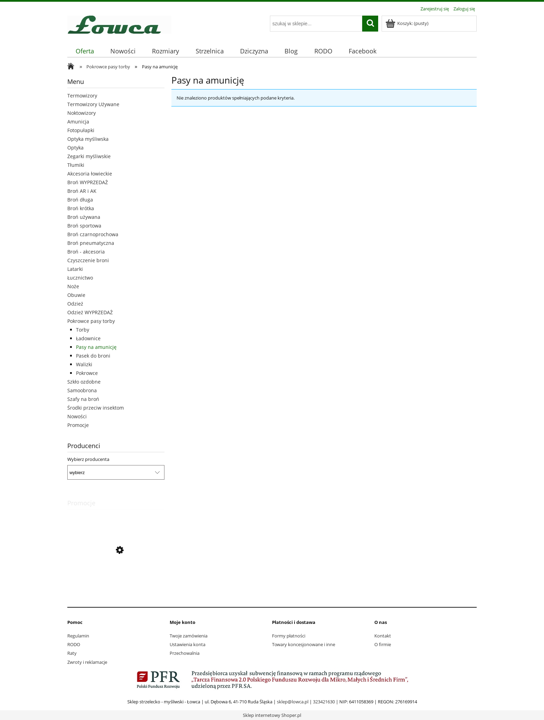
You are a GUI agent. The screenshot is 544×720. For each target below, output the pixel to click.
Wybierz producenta (88, 459)
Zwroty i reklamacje (87, 662)
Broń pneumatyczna (90, 243)
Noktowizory (81, 113)
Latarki (75, 269)
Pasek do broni (93, 355)
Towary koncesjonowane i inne (303, 644)
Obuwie (76, 295)
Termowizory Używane (93, 104)
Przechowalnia (184, 653)
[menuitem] (84, 51)
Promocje (78, 425)
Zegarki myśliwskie (89, 156)
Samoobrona (82, 390)
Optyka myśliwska (88, 139)
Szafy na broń (83, 399)
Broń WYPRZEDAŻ (87, 182)
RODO (73, 644)
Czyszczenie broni (88, 260)
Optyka (75, 147)
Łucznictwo (80, 277)
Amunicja (78, 121)
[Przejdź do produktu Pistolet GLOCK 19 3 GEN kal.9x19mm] (116, 581)
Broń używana (83, 217)
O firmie (382, 644)
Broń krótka (80, 208)
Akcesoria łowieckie (89, 173)
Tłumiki (75, 165)
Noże (73, 286)
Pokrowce (87, 373)
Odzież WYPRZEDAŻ (90, 312)
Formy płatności (288, 636)
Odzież (75, 303)
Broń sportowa (84, 225)
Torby (82, 329)
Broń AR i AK (81, 191)
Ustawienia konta (187, 644)
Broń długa (80, 199)
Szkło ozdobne (84, 381)
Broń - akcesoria (86, 251)
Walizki (84, 364)
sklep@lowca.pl (292, 701)
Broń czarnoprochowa (92, 234)
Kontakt (382, 636)
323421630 (324, 701)
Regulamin (78, 636)
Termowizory (82, 95)
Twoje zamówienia (188, 636)
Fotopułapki (80, 130)
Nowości (77, 416)
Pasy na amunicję (96, 347)
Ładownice (88, 338)
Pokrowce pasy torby (91, 321)
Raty (72, 653)
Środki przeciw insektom (95, 407)
